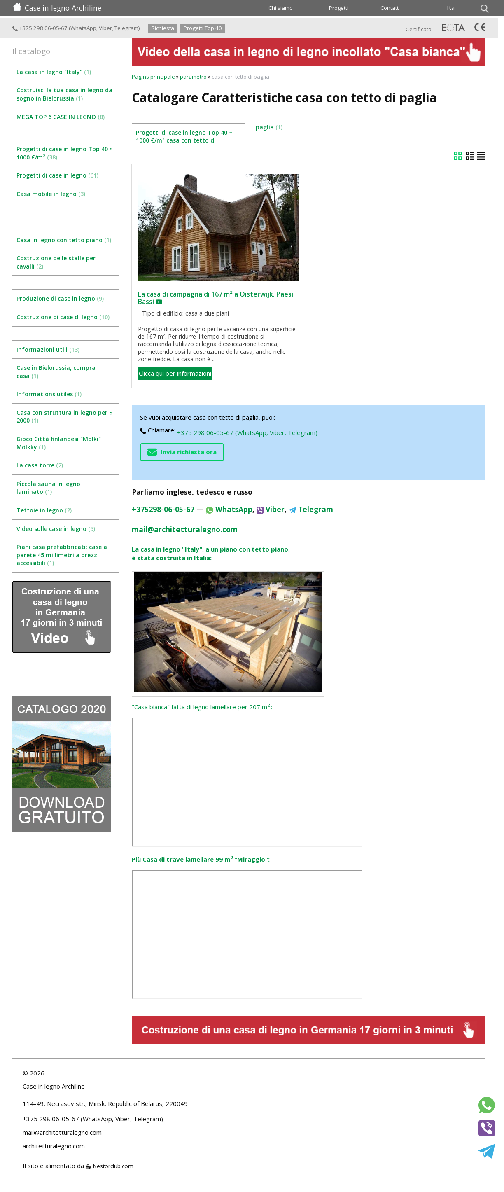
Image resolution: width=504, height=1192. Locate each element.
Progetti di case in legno (57, 175)
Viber (105, 28)
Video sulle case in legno (55, 529)
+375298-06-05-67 (163, 509)
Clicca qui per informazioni (175, 373)
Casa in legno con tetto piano (63, 240)
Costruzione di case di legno (63, 317)
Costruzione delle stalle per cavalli (56, 262)
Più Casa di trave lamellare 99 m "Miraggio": (201, 859)
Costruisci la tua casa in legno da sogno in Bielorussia (64, 94)
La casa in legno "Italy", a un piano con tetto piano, (211, 549)
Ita (451, 7)
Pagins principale (153, 76)
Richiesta (163, 28)
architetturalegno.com (54, 1146)
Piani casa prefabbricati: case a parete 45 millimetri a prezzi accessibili (61, 555)
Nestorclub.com (113, 1166)
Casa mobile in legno (50, 194)
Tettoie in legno (44, 510)
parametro (193, 76)
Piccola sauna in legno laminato (48, 488)
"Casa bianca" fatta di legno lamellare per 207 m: (202, 707)
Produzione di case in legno (60, 298)
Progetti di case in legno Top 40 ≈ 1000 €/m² (64, 153)
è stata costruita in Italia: (172, 558)
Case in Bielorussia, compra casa (56, 372)
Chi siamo (280, 8)
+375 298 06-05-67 (39, 28)
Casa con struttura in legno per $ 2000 (64, 417)
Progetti (338, 8)
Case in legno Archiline (57, 8)
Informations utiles (49, 394)
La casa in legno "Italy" (53, 72)
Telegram (126, 28)
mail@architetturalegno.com (185, 529)
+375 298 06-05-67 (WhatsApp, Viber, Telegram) (247, 432)
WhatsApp (83, 28)
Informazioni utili (47, 349)
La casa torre (39, 465)
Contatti (390, 8)
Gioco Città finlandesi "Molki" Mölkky (58, 443)
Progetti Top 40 (203, 28)
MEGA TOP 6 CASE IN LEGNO (60, 117)
